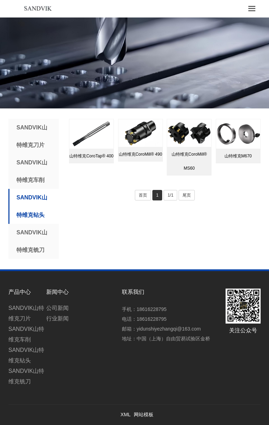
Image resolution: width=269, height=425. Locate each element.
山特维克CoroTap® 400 (91, 156)
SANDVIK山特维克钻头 (31, 206)
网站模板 (143, 414)
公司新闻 (57, 308)
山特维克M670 (238, 156)
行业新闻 (57, 318)
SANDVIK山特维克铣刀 (31, 241)
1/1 (170, 195)
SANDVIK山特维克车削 (31, 171)
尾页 (186, 195)
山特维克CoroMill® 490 (140, 154)
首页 (143, 195)
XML (125, 414)
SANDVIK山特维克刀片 (31, 136)
